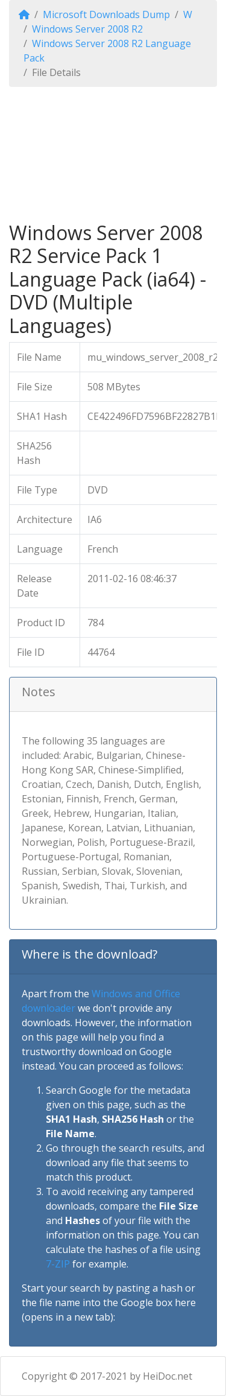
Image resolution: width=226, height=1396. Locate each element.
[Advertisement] (113, 154)
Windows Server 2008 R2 (87, 29)
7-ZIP (58, 1264)
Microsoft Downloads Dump (106, 14)
